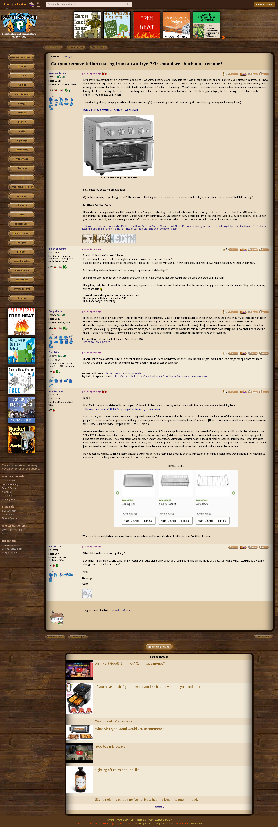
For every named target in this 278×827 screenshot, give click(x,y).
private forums (21, 289)
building (21, 85)
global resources (22, 233)
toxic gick (68, 56)
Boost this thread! (159, 646)
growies (21, 66)
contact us (81, 823)
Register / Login (264, 4)
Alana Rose (54, 546)
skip (22, 214)
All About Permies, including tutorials (191, 226)
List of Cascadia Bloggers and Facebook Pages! (151, 228)
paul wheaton (181, 823)
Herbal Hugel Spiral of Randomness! (234, 226)
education (21, 205)
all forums (21, 298)
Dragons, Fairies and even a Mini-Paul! (106, 226)
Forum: (55, 56)
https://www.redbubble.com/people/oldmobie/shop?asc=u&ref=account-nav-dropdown (161, 376)
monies (22, 112)
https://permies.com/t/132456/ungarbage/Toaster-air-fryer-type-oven (122, 409)
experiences (22, 224)
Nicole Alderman (57, 73)
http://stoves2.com (120, 610)
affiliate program (109, 823)
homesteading (22, 94)
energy (22, 103)
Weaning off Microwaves (113, 721)
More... (159, 806)
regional (21, 196)
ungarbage (22, 140)
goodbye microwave (110, 746)
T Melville (54, 352)
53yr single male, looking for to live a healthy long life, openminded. (146, 799)
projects (21, 252)
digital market (22, 261)
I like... (51, 96)
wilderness (22, 159)
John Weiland (55, 391)
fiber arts (21, 168)
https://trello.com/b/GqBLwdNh (123, 373)
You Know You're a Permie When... (149, 226)
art (22, 177)
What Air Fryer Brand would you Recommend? (129, 729)
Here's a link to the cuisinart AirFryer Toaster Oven (110, 109)
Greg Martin (55, 311)
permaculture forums (22, 57)
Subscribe (20, 4)
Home (7, 4)
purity (21, 131)
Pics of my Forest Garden (96, 342)
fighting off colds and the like (117, 770)
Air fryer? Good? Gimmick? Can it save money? (130, 663)
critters (21, 75)
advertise (94, 823)
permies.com (22, 270)
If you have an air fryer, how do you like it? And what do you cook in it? (148, 687)
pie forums (22, 279)
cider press (22, 242)
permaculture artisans (21, 187)
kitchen (22, 122)
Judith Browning (57, 248)
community (21, 150)
